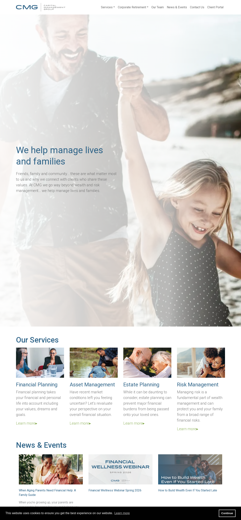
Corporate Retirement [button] (132, 7)
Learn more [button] (122, 513)
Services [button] (107, 7)
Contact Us (197, 7)
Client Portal (215, 7)
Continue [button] (227, 513)
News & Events (177, 7)
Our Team (157, 7)
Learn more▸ (26, 423)
